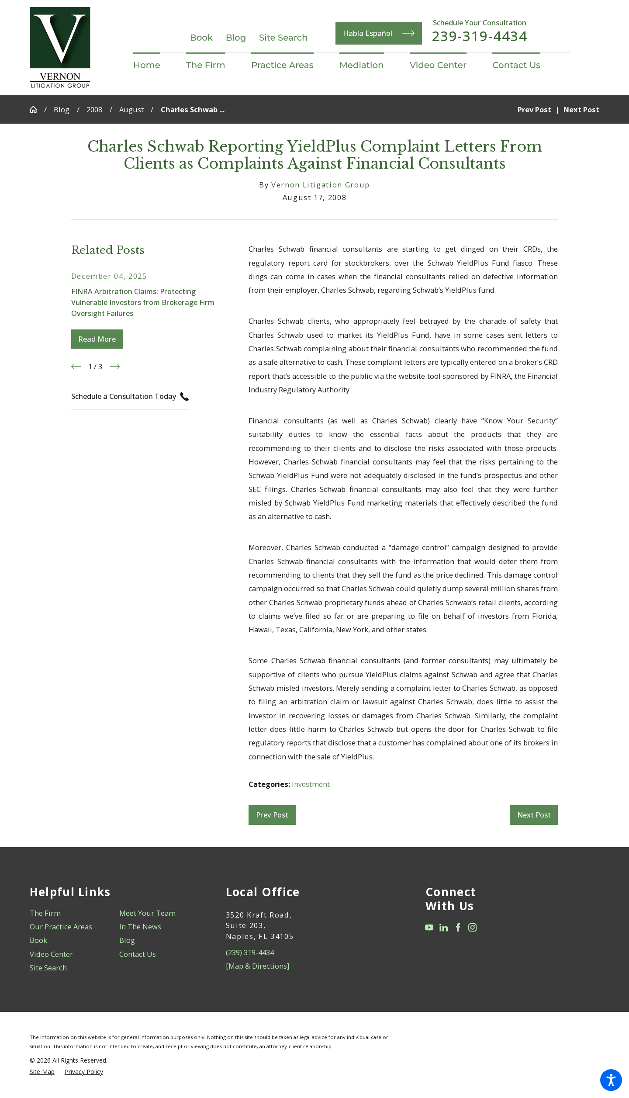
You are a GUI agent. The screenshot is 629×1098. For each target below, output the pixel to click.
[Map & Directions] (257, 966)
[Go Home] (37, 109)
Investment (311, 784)
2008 (94, 109)
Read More (97, 339)
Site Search (283, 37)
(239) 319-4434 (250, 952)
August (131, 109)
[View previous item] (76, 366)
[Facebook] (458, 927)
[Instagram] (472, 927)
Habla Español (379, 33)
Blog (236, 37)
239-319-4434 (480, 36)
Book (201, 37)
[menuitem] (153, 65)
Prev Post (272, 815)
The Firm (45, 913)
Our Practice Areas (61, 926)
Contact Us (137, 954)
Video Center (51, 954)
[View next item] (115, 366)
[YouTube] (429, 927)
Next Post (534, 815)
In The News (140, 926)
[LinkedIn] (443, 927)
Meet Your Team (147, 913)
